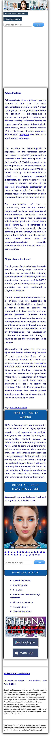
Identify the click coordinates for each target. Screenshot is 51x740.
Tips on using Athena (12, 19)
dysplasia (24, 134)
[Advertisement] (25, 58)
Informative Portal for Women (15, 13)
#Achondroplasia (18, 407)
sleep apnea (40, 363)
